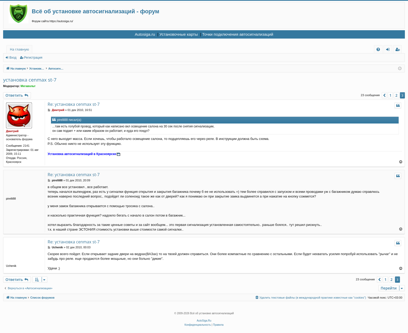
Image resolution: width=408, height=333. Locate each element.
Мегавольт (28, 86)
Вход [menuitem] (389, 50)
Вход (12, 57)
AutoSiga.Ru (204, 320)
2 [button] (396, 95)
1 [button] (390, 95)
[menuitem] (378, 49)
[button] (384, 95)
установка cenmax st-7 (29, 79)
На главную (19, 49)
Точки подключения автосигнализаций (237, 34)
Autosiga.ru (145, 34)
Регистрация (33, 57)
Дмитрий (12, 131)
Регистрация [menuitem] (399, 50)
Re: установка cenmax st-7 (74, 104)
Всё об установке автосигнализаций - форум (95, 11)
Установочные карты (179, 34)
